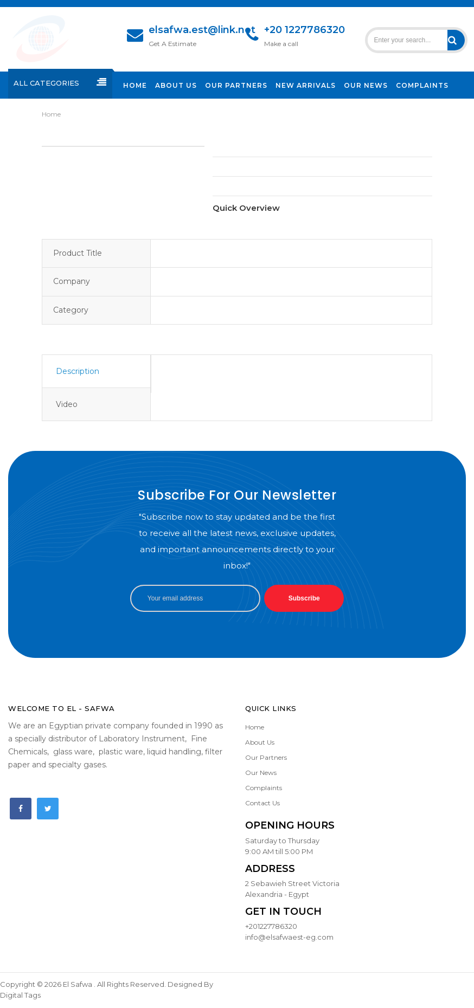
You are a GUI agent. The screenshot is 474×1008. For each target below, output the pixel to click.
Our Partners (266, 757)
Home (51, 114)
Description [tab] (77, 371)
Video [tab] (67, 404)
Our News (261, 772)
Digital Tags (20, 995)
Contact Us (262, 803)
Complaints (263, 788)
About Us (259, 742)
